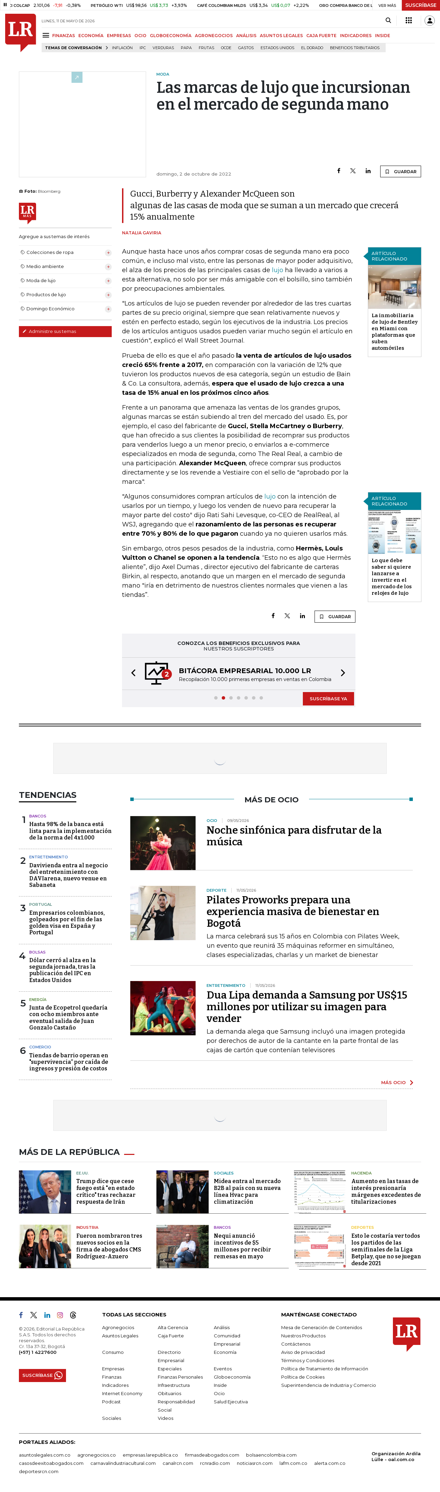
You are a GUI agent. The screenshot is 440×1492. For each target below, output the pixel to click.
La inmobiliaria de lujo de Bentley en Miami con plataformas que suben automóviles (395, 331)
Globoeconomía (232, 1377)
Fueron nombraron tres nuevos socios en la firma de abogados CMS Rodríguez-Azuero (109, 1246)
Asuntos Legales (120, 1335)
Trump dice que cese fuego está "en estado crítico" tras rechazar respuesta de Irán (105, 1191)
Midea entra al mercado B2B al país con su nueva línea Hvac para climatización (247, 1191)
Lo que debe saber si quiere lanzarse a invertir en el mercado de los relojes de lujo (392, 576)
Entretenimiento (48, 857)
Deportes (362, 1227)
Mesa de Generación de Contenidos (321, 1327)
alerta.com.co (329, 1463)
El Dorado (312, 48)
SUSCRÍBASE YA (328, 698)
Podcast (111, 1401)
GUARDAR (401, 171)
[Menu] (47, 35)
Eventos (223, 1368)
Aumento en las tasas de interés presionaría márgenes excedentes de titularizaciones (386, 1191)
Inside (220, 1385)
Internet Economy (122, 1393)
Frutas (206, 48)
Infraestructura (174, 1385)
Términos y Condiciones (307, 1360)
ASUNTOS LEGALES (281, 35)
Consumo (113, 1352)
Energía (37, 999)
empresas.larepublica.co (150, 1455)
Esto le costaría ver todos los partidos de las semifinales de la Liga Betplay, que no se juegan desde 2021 (386, 1250)
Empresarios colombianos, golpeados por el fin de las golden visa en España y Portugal (67, 923)
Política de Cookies (302, 1377)
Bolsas (37, 952)
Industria (87, 1227)
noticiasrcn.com (255, 1463)
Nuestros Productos (303, 1335)
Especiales (170, 1368)
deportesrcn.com (38, 1471)
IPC (143, 48)
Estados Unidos (277, 48)
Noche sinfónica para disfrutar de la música (294, 836)
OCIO (140, 35)
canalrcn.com (178, 1463)
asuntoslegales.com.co (44, 1455)
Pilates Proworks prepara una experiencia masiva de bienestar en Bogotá (293, 911)
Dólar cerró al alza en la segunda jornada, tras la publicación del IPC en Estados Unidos (62, 970)
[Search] (388, 20)
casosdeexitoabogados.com (51, 1463)
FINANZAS (63, 35)
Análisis (222, 1327)
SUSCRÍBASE (421, 5)
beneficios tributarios (355, 48)
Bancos (37, 816)
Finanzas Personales (180, 1377)
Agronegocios (118, 1327)
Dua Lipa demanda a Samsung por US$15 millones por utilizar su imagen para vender (307, 1007)
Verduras (163, 48)
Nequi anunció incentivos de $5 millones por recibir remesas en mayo (242, 1246)
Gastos (246, 48)
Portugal (40, 904)
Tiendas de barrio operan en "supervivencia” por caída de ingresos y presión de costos (68, 1062)
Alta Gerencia (173, 1327)
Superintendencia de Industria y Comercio (328, 1385)
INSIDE (382, 35)
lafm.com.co (293, 1463)
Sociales (224, 1173)
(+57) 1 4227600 (37, 1352)
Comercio (40, 1047)
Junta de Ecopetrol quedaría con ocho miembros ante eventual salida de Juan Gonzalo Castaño (68, 1017)
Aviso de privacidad (303, 1352)
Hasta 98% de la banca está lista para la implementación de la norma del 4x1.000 (70, 830)
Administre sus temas (49, 331)
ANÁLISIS (246, 35)
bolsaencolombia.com (271, 1455)
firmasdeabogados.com (212, 1455)
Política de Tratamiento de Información (324, 1368)
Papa (186, 48)
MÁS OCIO (393, 1082)
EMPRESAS (119, 35)
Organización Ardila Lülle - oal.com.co (396, 1456)
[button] (131, 674)
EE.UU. (82, 1173)
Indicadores (115, 1385)
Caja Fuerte (171, 1335)
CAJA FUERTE (321, 35)
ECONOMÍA (90, 35)
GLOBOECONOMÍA (170, 35)
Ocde (226, 48)
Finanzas (111, 1377)
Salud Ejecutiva (231, 1401)
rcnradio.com (215, 1463)
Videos (165, 1418)
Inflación (122, 48)
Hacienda (361, 1173)
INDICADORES (356, 35)
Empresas (113, 1368)
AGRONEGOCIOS (214, 35)
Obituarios (169, 1393)
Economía (225, 1352)
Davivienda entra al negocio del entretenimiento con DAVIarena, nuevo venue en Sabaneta (68, 875)
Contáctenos (295, 1344)
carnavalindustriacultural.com (123, 1463)
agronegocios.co (96, 1455)
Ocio (219, 1393)
